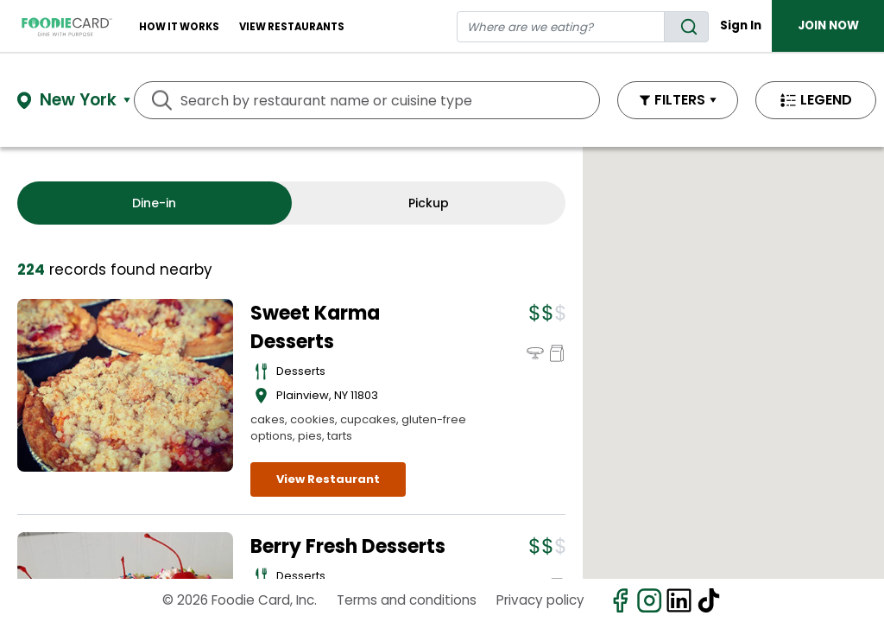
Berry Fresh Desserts (347, 546)
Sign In (740, 25)
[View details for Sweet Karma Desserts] (125, 385)
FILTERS (679, 100)
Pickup (428, 203)
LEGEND (826, 100)
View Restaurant (328, 479)
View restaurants (291, 27)
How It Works (179, 27)
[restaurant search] (561, 26)
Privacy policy (540, 600)
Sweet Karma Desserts (315, 327)
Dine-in (154, 203)
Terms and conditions (407, 600)
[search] (686, 26)
